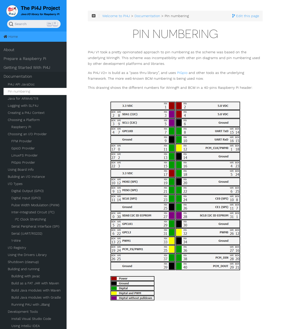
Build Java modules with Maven (36, 290)
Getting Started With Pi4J (27, 67)
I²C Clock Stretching (30, 219)
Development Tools (23, 312)
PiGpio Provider (23, 162)
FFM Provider (21, 141)
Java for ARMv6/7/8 (23, 99)
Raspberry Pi (21, 127)
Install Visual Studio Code (31, 319)
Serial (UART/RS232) (26, 234)
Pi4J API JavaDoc (21, 84)
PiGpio (182, 73)
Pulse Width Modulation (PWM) (35, 205)
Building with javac (25, 276)
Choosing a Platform (24, 120)
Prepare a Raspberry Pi (25, 58)
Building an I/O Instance (26, 177)
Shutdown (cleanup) (23, 262)
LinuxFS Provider (24, 155)
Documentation (18, 76)
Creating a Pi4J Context (26, 113)
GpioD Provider (23, 148)
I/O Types (15, 184)
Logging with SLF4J (23, 106)
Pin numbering (19, 91)
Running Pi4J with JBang (30, 305)
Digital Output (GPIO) (27, 191)
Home (11, 37)
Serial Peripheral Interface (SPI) (35, 226)
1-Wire (16, 241)
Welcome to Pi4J (116, 16)
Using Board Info (21, 170)
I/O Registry (17, 248)
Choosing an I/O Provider (27, 134)
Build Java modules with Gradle (36, 297)
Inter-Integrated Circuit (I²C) (33, 212)
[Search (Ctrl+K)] (34, 24)
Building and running (23, 269)
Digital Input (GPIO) (26, 198)
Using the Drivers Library (27, 255)
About (9, 50)
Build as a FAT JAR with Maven (35, 283)
